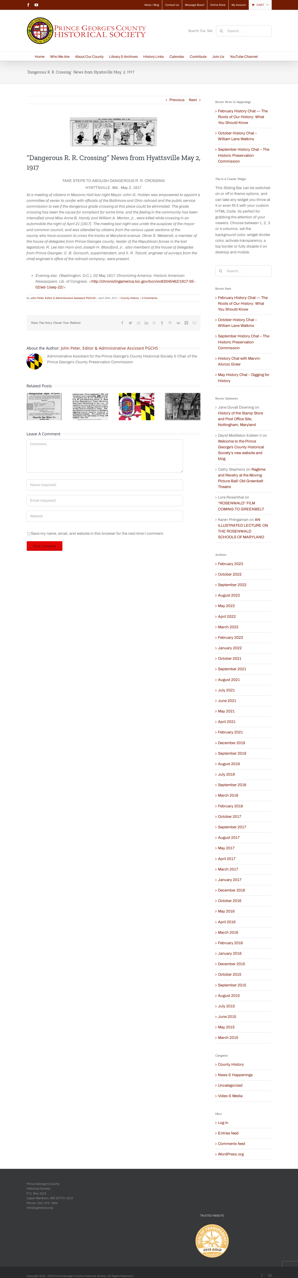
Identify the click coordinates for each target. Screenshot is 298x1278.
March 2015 (228, 1038)
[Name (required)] (105, 485)
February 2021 (230, 732)
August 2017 (229, 837)
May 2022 (226, 606)
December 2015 (231, 964)
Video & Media (230, 1096)
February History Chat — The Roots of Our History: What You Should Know (243, 117)
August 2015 (229, 996)
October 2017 (229, 816)
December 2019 (231, 743)
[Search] (221, 30)
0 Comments (149, 298)
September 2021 (232, 669)
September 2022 (232, 585)
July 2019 (226, 774)
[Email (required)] (105, 500)
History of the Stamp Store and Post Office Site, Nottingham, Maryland (240, 419)
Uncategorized (230, 1085)
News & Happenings (235, 1075)
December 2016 (231, 890)
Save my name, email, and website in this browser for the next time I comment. (97, 533)
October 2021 (229, 658)
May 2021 (226, 711)
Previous (177, 100)
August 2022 (229, 595)
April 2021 (227, 722)
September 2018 (232, 785)
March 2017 (228, 869)
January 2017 (229, 880)
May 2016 (226, 911)
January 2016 (230, 953)
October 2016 (229, 901)
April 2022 (227, 616)
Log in (223, 1123)
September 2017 (232, 827)
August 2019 (229, 764)
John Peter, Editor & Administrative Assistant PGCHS (63, 298)
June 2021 (227, 701)
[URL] (105, 516)
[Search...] (244, 30)
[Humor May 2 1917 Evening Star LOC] (114, 131)
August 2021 (229, 680)
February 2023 (230, 564)
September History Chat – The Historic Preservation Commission (243, 155)
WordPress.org (231, 1154)
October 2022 (230, 574)
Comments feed (231, 1144)
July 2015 (226, 1006)
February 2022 (230, 637)
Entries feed (228, 1133)
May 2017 (226, 848)
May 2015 (226, 1027)
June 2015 (227, 1017)
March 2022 (228, 627)
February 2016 (230, 943)
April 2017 (226, 859)
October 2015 (229, 974)
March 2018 (228, 795)
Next (193, 100)
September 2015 (232, 985)
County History (130, 298)
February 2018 (230, 806)
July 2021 (226, 690)
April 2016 (227, 922)
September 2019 (232, 753)
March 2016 (228, 932)
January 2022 (230, 648)
